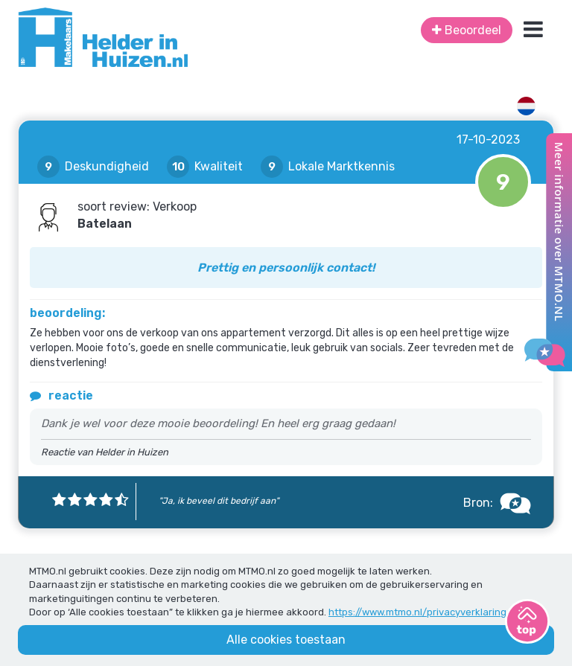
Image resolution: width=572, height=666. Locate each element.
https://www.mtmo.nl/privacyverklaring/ (419, 612)
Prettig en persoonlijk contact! (286, 267)
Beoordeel (466, 30)
